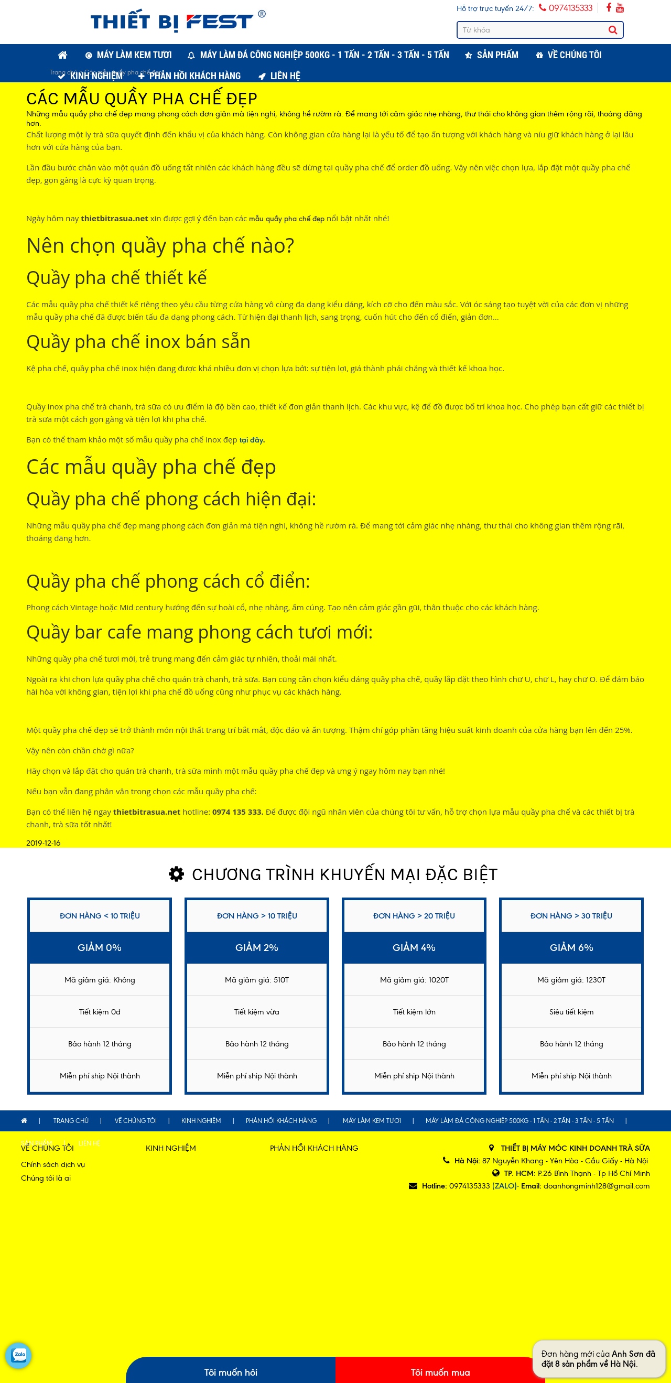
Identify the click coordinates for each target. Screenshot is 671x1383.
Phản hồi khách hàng (195, 75)
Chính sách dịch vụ (53, 1164)
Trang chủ (71, 1121)
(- (505, 1186)
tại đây (251, 440)
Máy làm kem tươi (134, 54)
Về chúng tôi (575, 54)
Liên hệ (285, 75)
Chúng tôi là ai (46, 1178)
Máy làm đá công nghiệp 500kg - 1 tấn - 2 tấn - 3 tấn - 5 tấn (324, 54)
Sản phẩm (497, 54)
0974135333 (565, 8)
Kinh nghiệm (96, 75)
